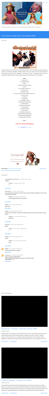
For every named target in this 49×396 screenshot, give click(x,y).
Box (27, 127)
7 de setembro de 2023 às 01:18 (15, 248)
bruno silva (7, 224)
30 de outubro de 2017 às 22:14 (16, 204)
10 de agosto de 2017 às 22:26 (19, 196)
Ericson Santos (8, 191)
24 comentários (13, 393)
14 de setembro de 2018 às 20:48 (19, 228)
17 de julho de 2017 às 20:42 (18, 183)
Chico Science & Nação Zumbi (14, 168)
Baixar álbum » (44, 341)
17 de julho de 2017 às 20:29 (25, 179)
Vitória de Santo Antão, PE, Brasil (12, 170)
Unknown (7, 236)
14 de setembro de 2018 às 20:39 (16, 224)
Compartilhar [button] (42, 168)
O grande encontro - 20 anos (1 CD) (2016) (16, 380)
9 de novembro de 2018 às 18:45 (19, 240)
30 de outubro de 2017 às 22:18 (16, 211)
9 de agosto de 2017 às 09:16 (17, 191)
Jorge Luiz (11, 183)
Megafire (7, 248)
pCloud (19, 127)
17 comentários (13, 341)
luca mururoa (7, 255)
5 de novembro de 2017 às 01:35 (19, 216)
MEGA (30, 127)
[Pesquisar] (44, 2)
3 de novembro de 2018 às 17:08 (16, 236)
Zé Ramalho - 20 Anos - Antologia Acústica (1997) (19, 329)
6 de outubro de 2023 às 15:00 (17, 255)
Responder (8, 188)
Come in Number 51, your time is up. (12, 179)
